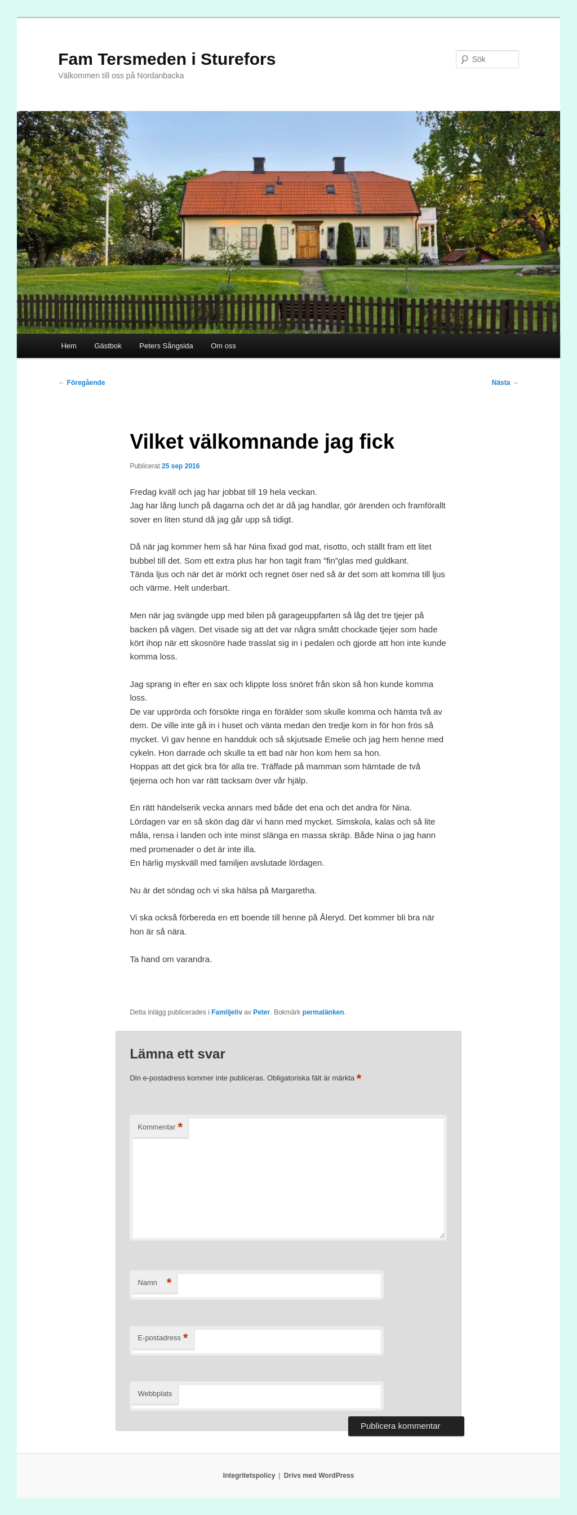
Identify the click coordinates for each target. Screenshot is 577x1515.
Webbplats (154, 1393)
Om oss (223, 346)
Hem (68, 346)
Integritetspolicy (249, 1475)
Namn (154, 1283)
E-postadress (162, 1338)
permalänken (323, 1012)
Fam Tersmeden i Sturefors (167, 59)
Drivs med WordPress (319, 1475)
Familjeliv (226, 1012)
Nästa (505, 383)
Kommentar (160, 1127)
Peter (261, 1012)
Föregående (81, 383)
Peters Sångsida (166, 346)
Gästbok (107, 346)
